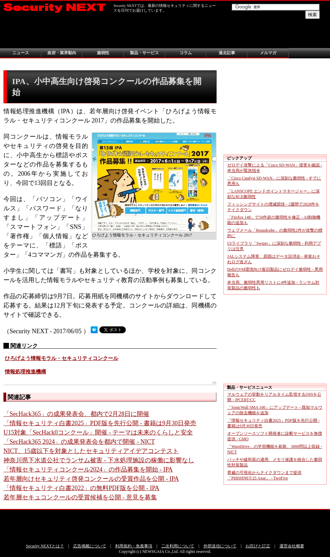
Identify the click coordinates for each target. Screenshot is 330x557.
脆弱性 (103, 52)
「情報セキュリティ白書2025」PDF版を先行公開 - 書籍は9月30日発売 (99, 423)
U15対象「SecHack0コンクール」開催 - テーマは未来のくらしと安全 (98, 432)
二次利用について (177, 546)
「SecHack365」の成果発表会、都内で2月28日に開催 (76, 413)
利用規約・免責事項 (133, 546)
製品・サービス (144, 52)
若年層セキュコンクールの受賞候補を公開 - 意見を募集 (80, 497)
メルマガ (268, 52)
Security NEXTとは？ (45, 546)
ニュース (20, 52)
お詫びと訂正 (257, 546)
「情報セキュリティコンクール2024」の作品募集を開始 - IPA (88, 469)
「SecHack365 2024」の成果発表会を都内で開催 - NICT (79, 441)
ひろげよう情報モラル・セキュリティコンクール (61, 358)
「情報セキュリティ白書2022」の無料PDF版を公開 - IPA (81, 488)
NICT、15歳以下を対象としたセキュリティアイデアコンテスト (91, 451)
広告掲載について (89, 546)
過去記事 (227, 52)
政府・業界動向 (61, 52)
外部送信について (220, 546)
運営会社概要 (291, 546)
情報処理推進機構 (25, 371)
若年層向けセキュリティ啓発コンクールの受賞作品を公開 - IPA (91, 478)
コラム (185, 52)
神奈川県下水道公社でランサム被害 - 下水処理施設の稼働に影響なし (98, 460)
